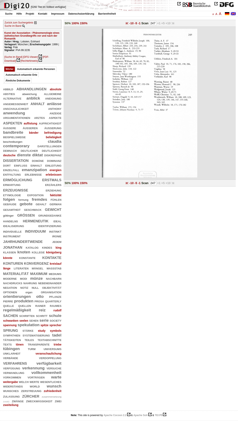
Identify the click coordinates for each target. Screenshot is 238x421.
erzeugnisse (15, 190)
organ (29, 292)
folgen (9, 199)
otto (40, 296)
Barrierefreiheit (107, 13)
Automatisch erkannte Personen (36, 69)
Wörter (10, 69)
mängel (37, 268)
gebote (26, 204)
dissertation (16, 160)
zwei (58, 401)
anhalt (37, 103)
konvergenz (36, 263)
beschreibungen (12, 141)
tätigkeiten (12, 339)
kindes (47, 247)
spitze (45, 325)
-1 (139, 23)
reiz (42, 310)
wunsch (54, 386)
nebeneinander (49, 283)
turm (32, 349)
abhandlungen (31, 88)
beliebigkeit (54, 137)
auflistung (30, 123)
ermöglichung (17, 179)
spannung (10, 325)
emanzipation (34, 170)
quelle (8, 305)
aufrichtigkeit (50, 123)
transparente (39, 344)
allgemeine (52, 94)
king (58, 247)
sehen (33, 320)
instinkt (55, 231)
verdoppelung (50, 358)
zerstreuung (31, 391)
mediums (55, 273)
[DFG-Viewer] (30, 57)
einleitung (53, 165)
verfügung (11, 368)
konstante (27, 257)
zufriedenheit (53, 391)
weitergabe (10, 382)
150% (83, 23)
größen (26, 215)
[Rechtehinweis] (29, 60)
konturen (13, 263)
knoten (23, 252)
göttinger (8, 215)
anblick (33, 98)
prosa (39, 301)
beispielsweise (14, 137)
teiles (29, 339)
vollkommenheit (46, 372)
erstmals (52, 179)
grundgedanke (50, 215)
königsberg (53, 252)
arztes (39, 117)
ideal (57, 221)
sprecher (55, 325)
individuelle (12, 231)
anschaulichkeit (16, 108)
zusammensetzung (52, 396)
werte (34, 381)
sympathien (11, 335)
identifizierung (50, 226)
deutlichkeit (51, 150)
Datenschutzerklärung (81, 13)
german (56, 204)
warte (56, 377)
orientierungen (17, 296)
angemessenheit (15, 104)
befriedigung (53, 132)
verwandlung (13, 372)
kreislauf (56, 263)
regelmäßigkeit (17, 310)
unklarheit (12, 353)
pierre (8, 301)
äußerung (53, 128)
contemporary (16, 146)
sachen (10, 315)
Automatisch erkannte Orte (21, 74)
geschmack (33, 209)
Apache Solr (140, 415)
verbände (10, 358)
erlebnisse (33, 174)
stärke (27, 330)
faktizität (56, 195)
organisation (51, 292)
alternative (12, 98)
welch (24, 381)
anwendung (14, 113)
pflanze (55, 296)
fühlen (56, 199)
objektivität (52, 287)
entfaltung (12, 174)
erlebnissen (54, 174)
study (41, 330)
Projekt (30, 13)
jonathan (12, 247)
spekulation (28, 325)
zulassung (11, 396)
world (35, 386)
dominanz (54, 160)
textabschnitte (50, 339)
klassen (9, 252)
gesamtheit (12, 209)
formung (23, 199)
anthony (54, 108)
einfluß (20, 165)
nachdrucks (12, 283)
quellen (24, 305)
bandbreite (13, 132)
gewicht (53, 209)
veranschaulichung (49, 353)
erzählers (53, 184)
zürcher (30, 396)
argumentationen (16, 117)
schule (55, 315)
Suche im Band (13, 25)
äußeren (30, 128)
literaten (21, 268)
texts (7, 344)
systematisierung (36, 335)
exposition (35, 195)
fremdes (39, 199)
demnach (10, 150)
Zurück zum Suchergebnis (19, 22)
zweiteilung (10, 405)
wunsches (11, 391)
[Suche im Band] (13, 57)
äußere (9, 128)
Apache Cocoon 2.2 (114, 415)
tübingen (11, 349)
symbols (56, 330)
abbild (8, 89)
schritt (42, 315)
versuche (53, 368)
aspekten (12, 122)
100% (75, 23)
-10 (132, 23)
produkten (24, 301)
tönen (20, 344)
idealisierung (13, 226)
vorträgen (36, 377)
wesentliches (50, 381)
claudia (54, 141)
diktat (37, 155)
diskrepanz (53, 155)
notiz (24, 287)
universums (53, 349)
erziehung (54, 190)
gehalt (41, 204)
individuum (35, 231)
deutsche (9, 155)
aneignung (53, 98)
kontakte (51, 257)
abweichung (29, 94)
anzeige (56, 113)
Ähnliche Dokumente (18, 80)
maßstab (54, 268)
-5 (136, 23)
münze (36, 278)
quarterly (53, 301)
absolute (56, 89)
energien (56, 170)
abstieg (9, 94)
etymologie (12, 195)
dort (7, 165)
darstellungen (49, 146)
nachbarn (53, 278)
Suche (9, 13)
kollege (38, 252)
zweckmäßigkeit (39, 401)
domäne (38, 160)
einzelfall (11, 170)
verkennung (33, 368)
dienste (24, 155)
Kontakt (42, 13)
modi (23, 278)
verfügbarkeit (49, 363)
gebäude (9, 204)
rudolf (57, 310)
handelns (10, 221)
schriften (27, 315)
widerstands (13, 386)
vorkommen (12, 377)
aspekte (55, 117)
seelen (23, 320)
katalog (32, 247)
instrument (12, 236)
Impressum (57, 13)
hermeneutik (36, 220)
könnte (7, 258)
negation (10, 287)
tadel (57, 335)
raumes (55, 305)
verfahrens (15, 363)
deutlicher (29, 150)
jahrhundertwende (23, 241)
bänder (33, 132)
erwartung (12, 184)
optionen (10, 292)
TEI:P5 (158, 415)
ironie (57, 236)
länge (6, 268)
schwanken (10, 320)
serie (44, 320)
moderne (10, 278)
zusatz (6, 401)
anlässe (54, 104)
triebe (58, 344)
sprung (10, 330)
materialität (16, 273)
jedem (57, 241)
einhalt (36, 165)
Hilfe (19, 13)
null (35, 287)
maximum (38, 273)
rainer (40, 305)
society (56, 320)
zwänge (18, 401)
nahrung (30, 283)
